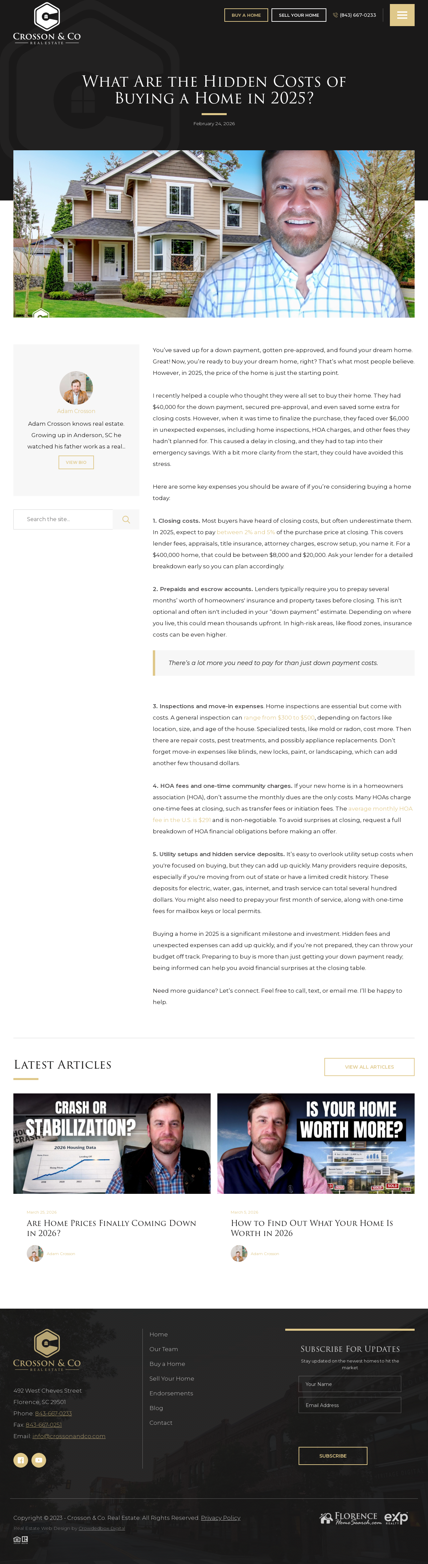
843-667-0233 (53, 1413)
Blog (156, 1408)
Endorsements (171, 1393)
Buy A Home (246, 15)
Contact (161, 1422)
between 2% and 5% (246, 532)
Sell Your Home (299, 15)
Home (158, 1334)
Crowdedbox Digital (102, 1528)
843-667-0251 (44, 1424)
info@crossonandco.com (69, 1436)
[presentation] (349, 1431)
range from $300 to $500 (279, 717)
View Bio (76, 462)
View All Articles (369, 1067)
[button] (402, 15)
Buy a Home (167, 1364)
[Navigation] (47, 23)
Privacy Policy (220, 1517)
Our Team (163, 1349)
